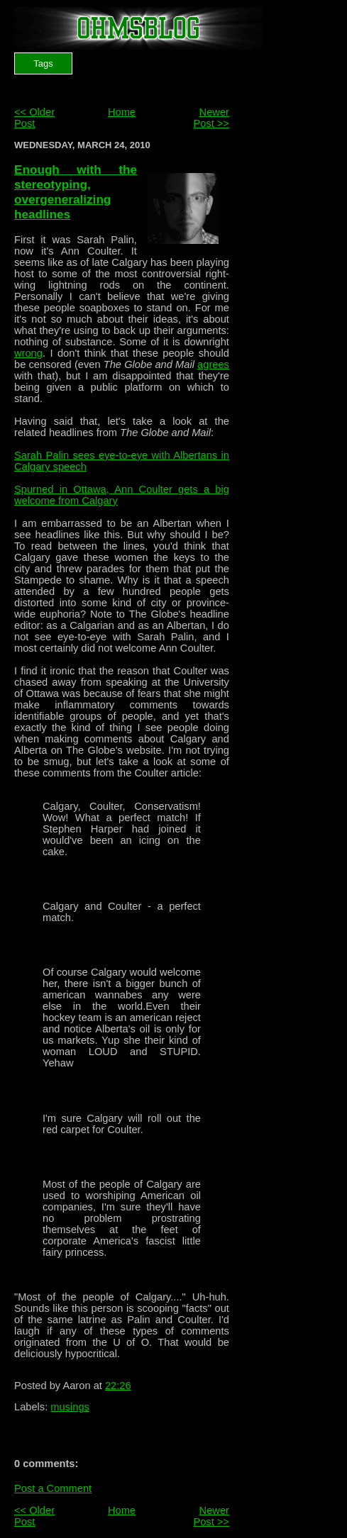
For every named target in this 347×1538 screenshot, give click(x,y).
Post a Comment (53, 1488)
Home (122, 112)
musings (69, 1406)
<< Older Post (34, 117)
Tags (43, 63)
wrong (28, 353)
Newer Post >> (211, 117)
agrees (213, 364)
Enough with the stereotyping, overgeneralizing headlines (75, 191)
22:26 (118, 1385)
